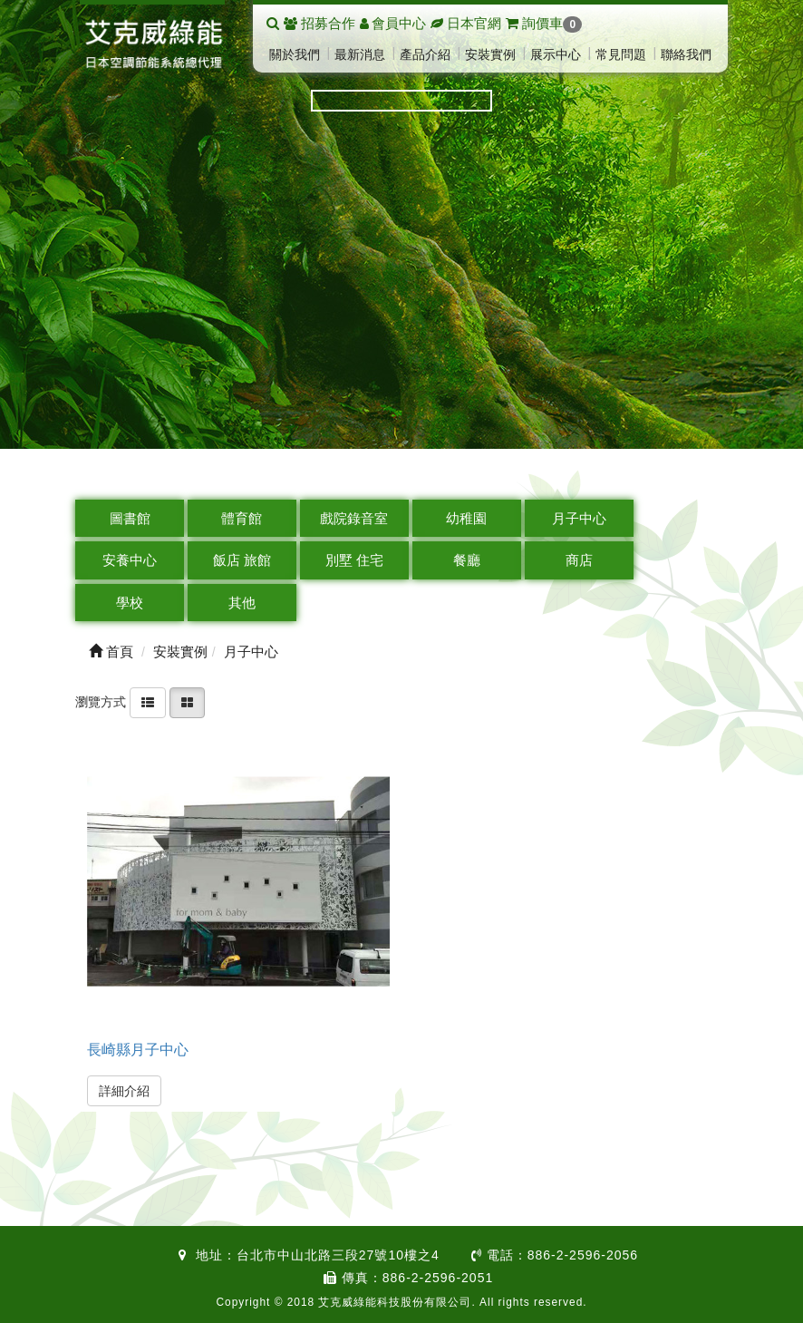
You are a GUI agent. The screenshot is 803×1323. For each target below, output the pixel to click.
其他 (242, 602)
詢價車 (544, 23)
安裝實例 (490, 54)
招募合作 (328, 23)
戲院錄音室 (354, 518)
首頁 (111, 651)
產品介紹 (425, 54)
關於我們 (294, 54)
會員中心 (399, 23)
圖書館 (130, 518)
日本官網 (474, 23)
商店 (579, 560)
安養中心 (129, 560)
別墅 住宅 (354, 560)
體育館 (241, 518)
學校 (129, 602)
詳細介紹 (124, 1091)
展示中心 (555, 54)
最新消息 (359, 54)
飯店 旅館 (242, 560)
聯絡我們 (686, 54)
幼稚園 (466, 518)
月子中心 (579, 518)
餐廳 (466, 560)
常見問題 (620, 54)
